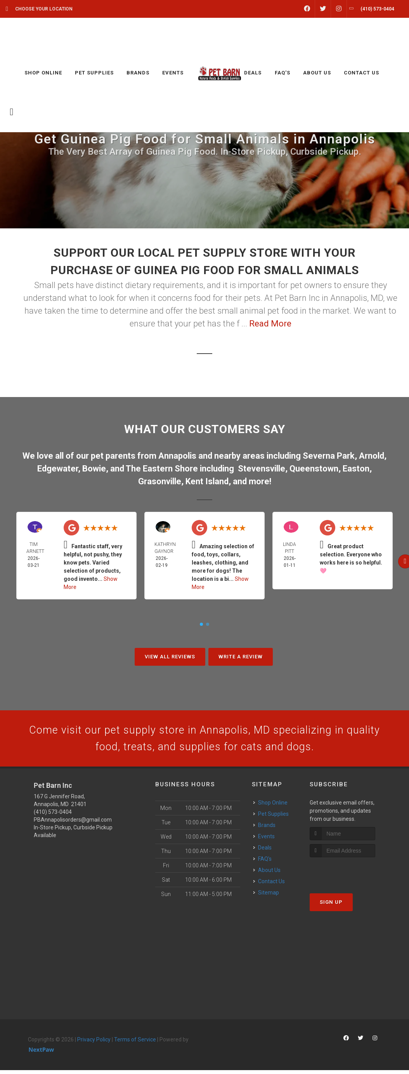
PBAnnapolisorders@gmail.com (73, 824)
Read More (270, 323)
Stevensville (261, 468)
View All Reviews (170, 657)
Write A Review (240, 657)
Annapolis (177, 456)
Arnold (371, 456)
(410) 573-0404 (53, 816)
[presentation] (351, 875)
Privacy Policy (94, 1044)
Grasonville (159, 481)
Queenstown (313, 468)
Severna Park (329, 456)
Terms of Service (135, 1044)
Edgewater (57, 468)
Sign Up (331, 906)
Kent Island (207, 481)
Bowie (94, 468)
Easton (356, 468)
